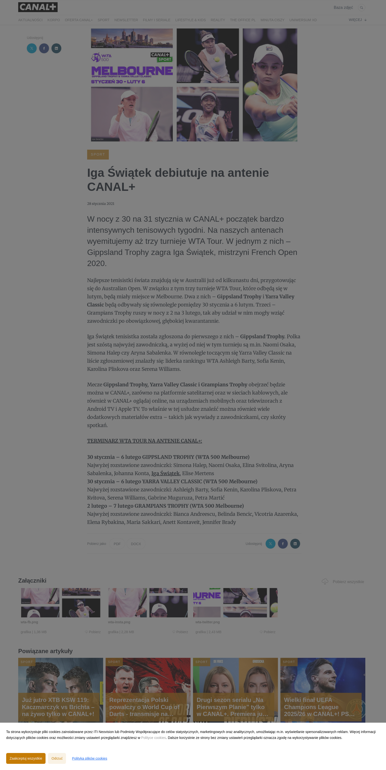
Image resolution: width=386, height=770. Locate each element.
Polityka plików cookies (89, 758)
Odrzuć (57, 758)
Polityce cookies (153, 738)
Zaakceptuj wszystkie (26, 758)
